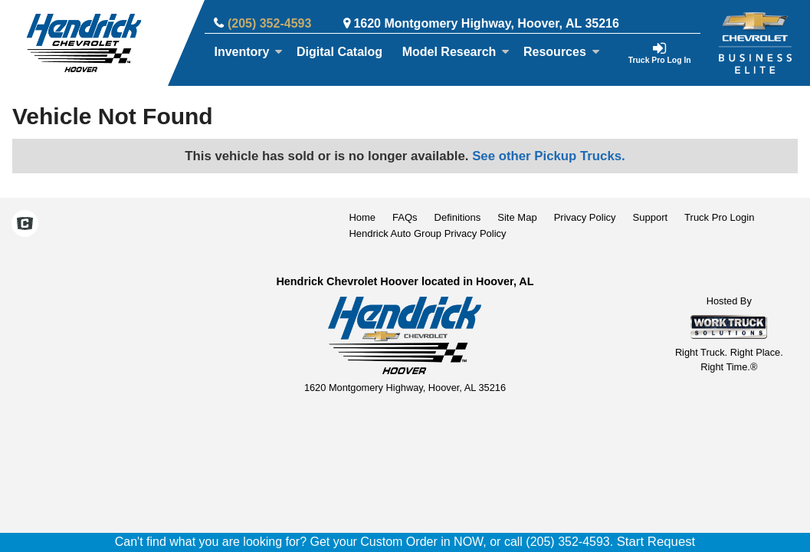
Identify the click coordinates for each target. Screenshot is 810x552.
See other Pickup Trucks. (548, 156)
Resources (561, 51)
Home (362, 217)
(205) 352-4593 (269, 23)
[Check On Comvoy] (24, 225)
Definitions (458, 217)
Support (650, 217)
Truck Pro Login (719, 217)
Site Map (516, 217)
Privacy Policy (585, 217)
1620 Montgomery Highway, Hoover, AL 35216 (486, 23)
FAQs (405, 217)
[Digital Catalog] (339, 52)
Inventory (248, 51)
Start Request (656, 541)
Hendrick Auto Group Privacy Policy (427, 233)
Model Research (456, 51)
